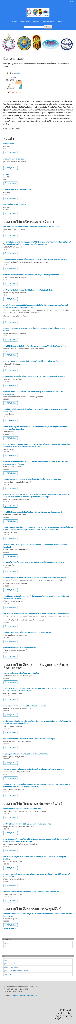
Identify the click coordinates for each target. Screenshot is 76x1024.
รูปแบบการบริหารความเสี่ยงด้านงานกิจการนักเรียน (21, 673)
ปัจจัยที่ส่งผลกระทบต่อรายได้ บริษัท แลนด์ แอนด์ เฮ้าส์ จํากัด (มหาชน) (27, 632)
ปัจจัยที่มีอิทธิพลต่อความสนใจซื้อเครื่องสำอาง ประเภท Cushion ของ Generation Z (32, 512)
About (60, 22)
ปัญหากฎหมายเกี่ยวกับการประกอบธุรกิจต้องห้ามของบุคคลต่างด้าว (26, 754)
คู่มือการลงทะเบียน (10, 964)
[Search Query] (34, 27)
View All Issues (8, 928)
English (6, 943)
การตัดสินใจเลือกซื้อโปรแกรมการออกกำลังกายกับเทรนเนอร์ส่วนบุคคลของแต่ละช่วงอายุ (33, 562)
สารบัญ (6, 174)
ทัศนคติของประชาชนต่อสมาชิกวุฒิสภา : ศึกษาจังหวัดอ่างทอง (24, 706)
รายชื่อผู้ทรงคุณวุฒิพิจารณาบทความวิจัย (17, 189)
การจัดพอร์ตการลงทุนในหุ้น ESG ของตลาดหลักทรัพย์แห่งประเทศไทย (27, 824)
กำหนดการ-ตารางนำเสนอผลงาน (15, 159)
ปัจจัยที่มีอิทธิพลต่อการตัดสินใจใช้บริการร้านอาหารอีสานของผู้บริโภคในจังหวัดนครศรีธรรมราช (36, 346)
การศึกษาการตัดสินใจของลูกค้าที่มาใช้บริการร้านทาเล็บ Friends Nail (28, 290)
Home (14, 22)
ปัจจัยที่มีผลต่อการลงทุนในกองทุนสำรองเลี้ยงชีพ (19, 648)
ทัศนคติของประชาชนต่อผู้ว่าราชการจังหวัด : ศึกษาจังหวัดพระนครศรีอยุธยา (29, 739)
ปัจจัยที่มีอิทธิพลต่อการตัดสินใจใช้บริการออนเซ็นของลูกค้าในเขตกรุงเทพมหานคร (31, 275)
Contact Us (7, 974)
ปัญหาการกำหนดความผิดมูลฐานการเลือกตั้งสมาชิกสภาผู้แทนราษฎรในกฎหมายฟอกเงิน (33, 769)
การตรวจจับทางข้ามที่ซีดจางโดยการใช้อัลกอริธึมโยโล (22, 809)
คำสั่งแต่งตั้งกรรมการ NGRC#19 (14, 205)
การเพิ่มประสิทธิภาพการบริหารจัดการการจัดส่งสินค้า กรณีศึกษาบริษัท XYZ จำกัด (31, 227)
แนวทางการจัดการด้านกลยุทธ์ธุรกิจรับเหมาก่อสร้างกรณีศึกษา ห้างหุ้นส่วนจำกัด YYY (32, 361)
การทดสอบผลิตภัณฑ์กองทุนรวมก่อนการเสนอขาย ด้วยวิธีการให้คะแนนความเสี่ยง (31, 892)
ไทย (5, 947)
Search (48, 27)
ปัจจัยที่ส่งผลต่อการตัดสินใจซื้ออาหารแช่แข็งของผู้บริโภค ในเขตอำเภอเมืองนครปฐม (32, 479)
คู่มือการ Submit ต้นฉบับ (12, 967)
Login (71, 1)
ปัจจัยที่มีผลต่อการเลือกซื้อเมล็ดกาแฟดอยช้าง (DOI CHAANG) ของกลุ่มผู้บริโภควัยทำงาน (34, 376)
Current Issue (25, 22)
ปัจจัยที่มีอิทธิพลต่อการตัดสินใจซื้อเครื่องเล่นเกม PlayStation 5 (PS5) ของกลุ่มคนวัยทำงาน (35, 259)
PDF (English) (11, 153)
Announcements (48, 22)
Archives (36, 22)
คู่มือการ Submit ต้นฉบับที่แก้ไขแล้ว (16, 971)
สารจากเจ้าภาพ (8, 144)
